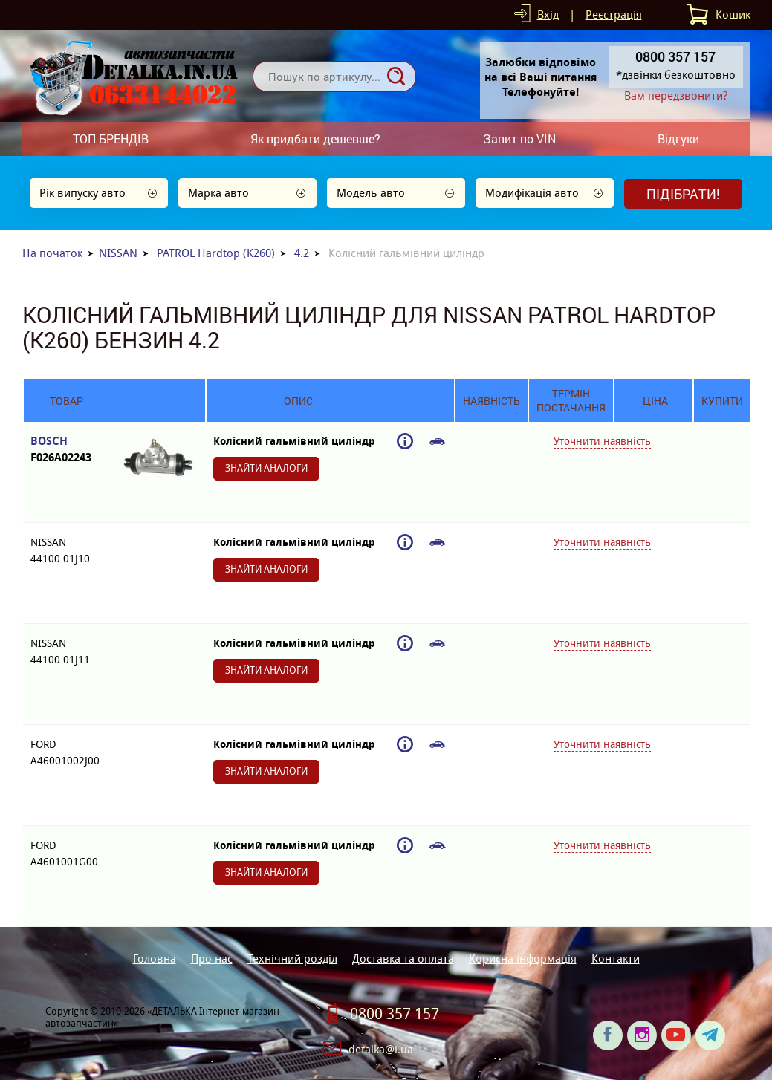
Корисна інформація (523, 958)
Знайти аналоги (266, 468)
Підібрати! (683, 194)
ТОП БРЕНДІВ (111, 138)
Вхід (548, 14)
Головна (154, 958)
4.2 (301, 253)
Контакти (615, 958)
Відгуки (678, 138)
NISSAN (118, 253)
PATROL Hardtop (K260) (216, 253)
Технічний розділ (292, 958)
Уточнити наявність (602, 441)
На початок (52, 253)
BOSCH (66, 450)
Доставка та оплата (403, 958)
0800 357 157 (394, 1014)
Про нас (212, 958)
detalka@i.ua (380, 1049)
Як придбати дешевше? (315, 138)
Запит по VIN (519, 138)
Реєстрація (614, 14)
